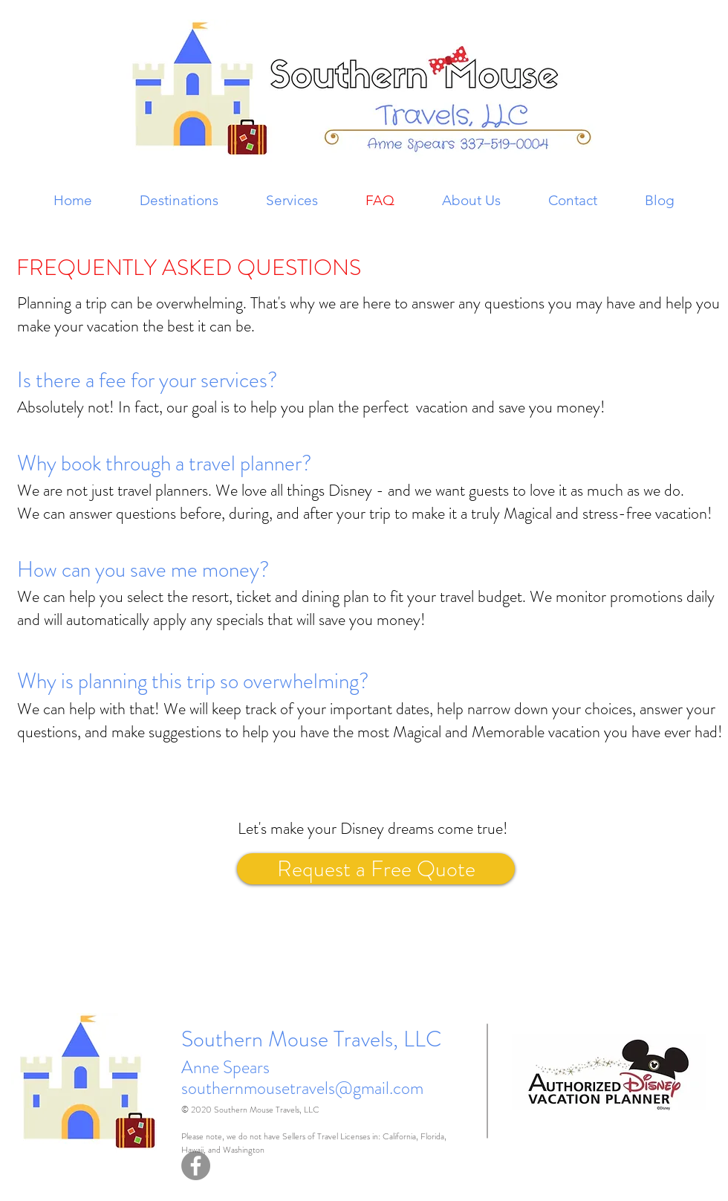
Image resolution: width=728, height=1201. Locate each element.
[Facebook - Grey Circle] (195, 1165)
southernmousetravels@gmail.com (302, 1088)
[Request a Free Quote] (376, 868)
